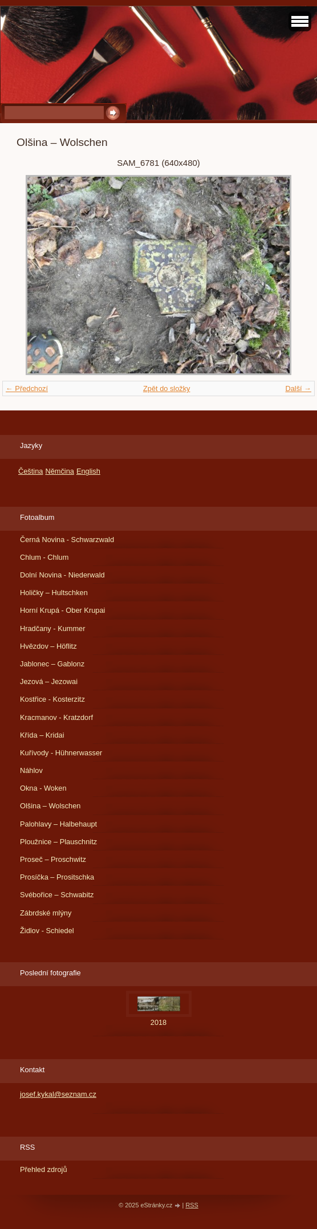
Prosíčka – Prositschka (57, 877)
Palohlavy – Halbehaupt (58, 824)
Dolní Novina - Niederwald (62, 575)
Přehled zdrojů (43, 1169)
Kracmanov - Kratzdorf (56, 717)
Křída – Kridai (42, 735)
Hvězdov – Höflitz (48, 646)
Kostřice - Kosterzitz (52, 699)
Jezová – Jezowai (49, 681)
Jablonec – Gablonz (52, 664)
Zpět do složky (166, 388)
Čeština (30, 471)
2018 (158, 1022)
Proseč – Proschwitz (53, 859)
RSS (191, 1205)
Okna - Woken (43, 788)
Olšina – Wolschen (50, 805)
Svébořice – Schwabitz (57, 894)
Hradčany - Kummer (53, 628)
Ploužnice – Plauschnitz (58, 841)
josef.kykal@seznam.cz (58, 1094)
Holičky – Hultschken (54, 592)
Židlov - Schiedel (47, 930)
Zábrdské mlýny (45, 913)
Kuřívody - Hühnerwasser (61, 752)
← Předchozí (27, 388)
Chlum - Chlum (44, 557)
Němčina (59, 471)
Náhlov (31, 770)
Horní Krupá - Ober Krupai (62, 610)
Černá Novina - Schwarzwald (67, 539)
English (88, 471)
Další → (298, 388)
